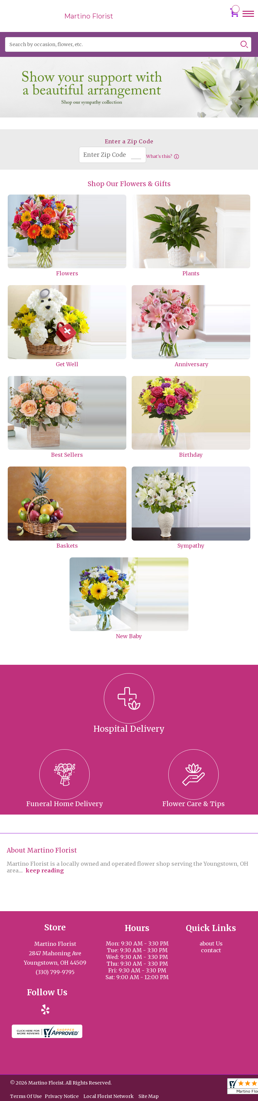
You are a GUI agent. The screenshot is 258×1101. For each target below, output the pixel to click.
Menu (248, 20)
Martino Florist (88, 16)
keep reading (45, 870)
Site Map (148, 1096)
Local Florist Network (108, 1096)
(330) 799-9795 (55, 972)
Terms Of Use (26, 1096)
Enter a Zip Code (129, 141)
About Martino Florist (42, 850)
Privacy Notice (62, 1096)
